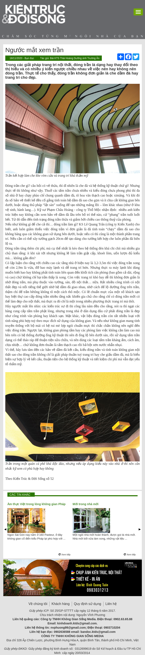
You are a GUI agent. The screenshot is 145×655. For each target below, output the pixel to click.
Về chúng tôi (37, 604)
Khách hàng (60, 604)
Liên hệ (111, 604)
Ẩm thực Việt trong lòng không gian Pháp (36, 504)
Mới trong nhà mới (85, 504)
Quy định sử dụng (87, 604)
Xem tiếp (64, 554)
